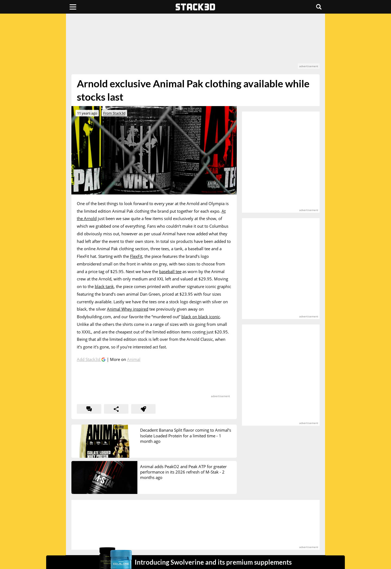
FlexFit (136, 256)
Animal (133, 359)
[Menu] (73, 7)
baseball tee (170, 271)
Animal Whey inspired (127, 309)
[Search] (318, 7)
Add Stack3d (89, 359)
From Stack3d (114, 113)
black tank (104, 286)
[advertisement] (195, 44)
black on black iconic (200, 316)
